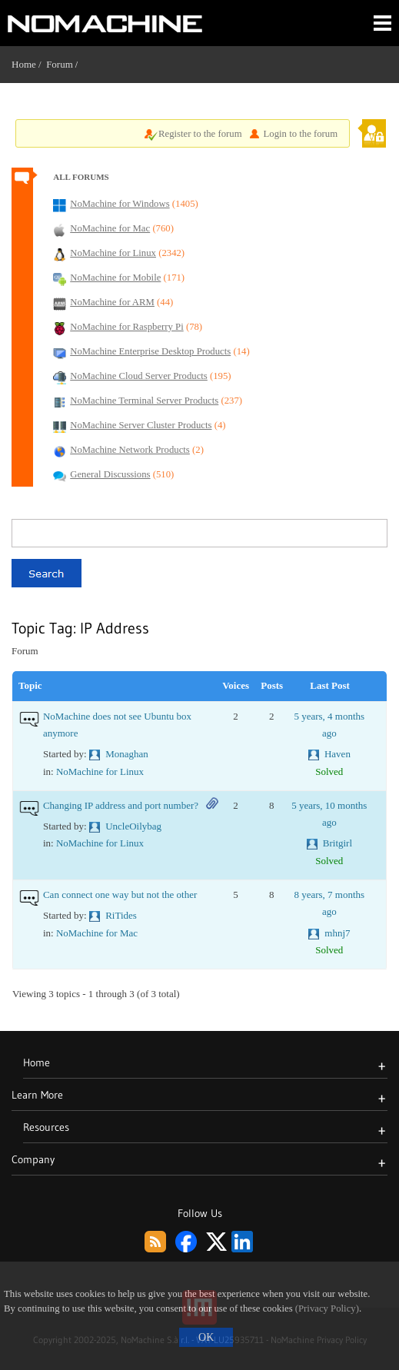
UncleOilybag (133, 826)
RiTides (121, 915)
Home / (29, 64)
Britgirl (337, 843)
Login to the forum (301, 133)
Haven (337, 754)
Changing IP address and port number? (120, 805)
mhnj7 (337, 933)
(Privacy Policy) (327, 1308)
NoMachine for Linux (100, 771)
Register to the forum (200, 133)
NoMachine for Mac (97, 933)
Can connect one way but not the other (120, 894)
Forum (59, 64)
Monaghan (126, 754)
